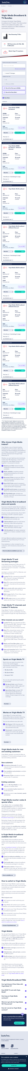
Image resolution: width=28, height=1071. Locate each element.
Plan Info (6, 132)
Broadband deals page (8, 817)
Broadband (3, 5)
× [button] (26, 1056)
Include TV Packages (10, 73)
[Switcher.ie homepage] (6, 2)
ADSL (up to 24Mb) (9, 83)
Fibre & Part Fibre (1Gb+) (11, 92)
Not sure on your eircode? (20, 68)
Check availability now (8, 875)
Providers (10, 5)
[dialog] (14, 1063)
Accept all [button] (14, 1065)
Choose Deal (18, 132)
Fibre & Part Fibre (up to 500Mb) (12, 88)
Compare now (18, 1023)
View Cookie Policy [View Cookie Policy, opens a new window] (15, 1062)
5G (6, 79)
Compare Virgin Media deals (9, 925)
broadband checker (11, 847)
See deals (6, 703)
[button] (14, 1068)
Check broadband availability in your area (12, 550)
